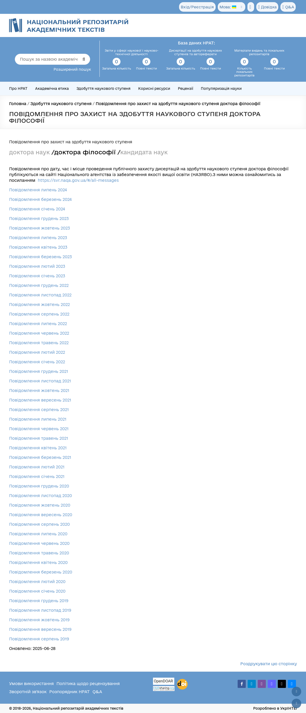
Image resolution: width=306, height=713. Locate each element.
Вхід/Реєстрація (194, 7)
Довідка (266, 7)
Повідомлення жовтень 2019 (39, 619)
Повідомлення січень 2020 (37, 591)
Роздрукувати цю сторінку (268, 663)
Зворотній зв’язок (28, 691)
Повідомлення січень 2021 (37, 476)
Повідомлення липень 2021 (37, 419)
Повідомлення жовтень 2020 (39, 505)
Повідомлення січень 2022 (37, 361)
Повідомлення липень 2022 (38, 323)
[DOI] (182, 684)
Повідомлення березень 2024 (40, 199)
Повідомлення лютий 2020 (37, 581)
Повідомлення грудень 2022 (39, 285)
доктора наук (30, 152)
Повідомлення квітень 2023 (38, 247)
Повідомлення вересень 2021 (40, 400)
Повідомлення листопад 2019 (40, 610)
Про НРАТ (18, 88)
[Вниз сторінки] (296, 703)
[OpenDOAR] (164, 682)
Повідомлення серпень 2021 (39, 409)
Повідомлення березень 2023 (40, 256)
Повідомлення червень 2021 (39, 428)
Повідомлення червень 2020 (39, 543)
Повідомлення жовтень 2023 (39, 228)
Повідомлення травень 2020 (39, 553)
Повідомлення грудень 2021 (38, 371)
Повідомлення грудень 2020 (39, 486)
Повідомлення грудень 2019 (38, 600)
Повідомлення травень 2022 (39, 342)
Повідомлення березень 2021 (40, 457)
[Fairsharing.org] (164, 688)
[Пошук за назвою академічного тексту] (52, 59)
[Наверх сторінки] (296, 691)
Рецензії (185, 88)
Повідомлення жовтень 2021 (39, 390)
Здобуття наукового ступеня (103, 88)
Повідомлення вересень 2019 (40, 629)
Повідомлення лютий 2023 (37, 266)
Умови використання (31, 683)
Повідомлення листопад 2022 (40, 295)
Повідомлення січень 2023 (37, 275)
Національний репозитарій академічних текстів (78, 25)
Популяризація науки (221, 88)
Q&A (287, 7)
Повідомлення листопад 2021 (40, 381)
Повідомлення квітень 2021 (38, 447)
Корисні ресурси (154, 88)
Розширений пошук (72, 69)
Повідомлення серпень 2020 (39, 524)
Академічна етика (52, 88)
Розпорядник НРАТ (69, 691)
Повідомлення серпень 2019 (39, 639)
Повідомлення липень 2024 (38, 190)
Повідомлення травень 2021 (38, 438)
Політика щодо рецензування (88, 683)
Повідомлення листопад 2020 (40, 495)
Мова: (224, 7)
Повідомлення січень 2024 (37, 209)
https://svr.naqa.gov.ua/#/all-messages (78, 180)
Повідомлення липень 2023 (38, 237)
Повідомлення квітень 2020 (38, 562)
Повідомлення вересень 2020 (40, 514)
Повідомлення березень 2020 (40, 572)
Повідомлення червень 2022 (39, 333)
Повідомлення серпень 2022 (39, 314)
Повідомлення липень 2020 (38, 533)
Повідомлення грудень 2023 (39, 218)
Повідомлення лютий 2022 (37, 352)
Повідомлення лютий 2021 (37, 467)
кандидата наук (148, 152)
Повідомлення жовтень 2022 (39, 304)
